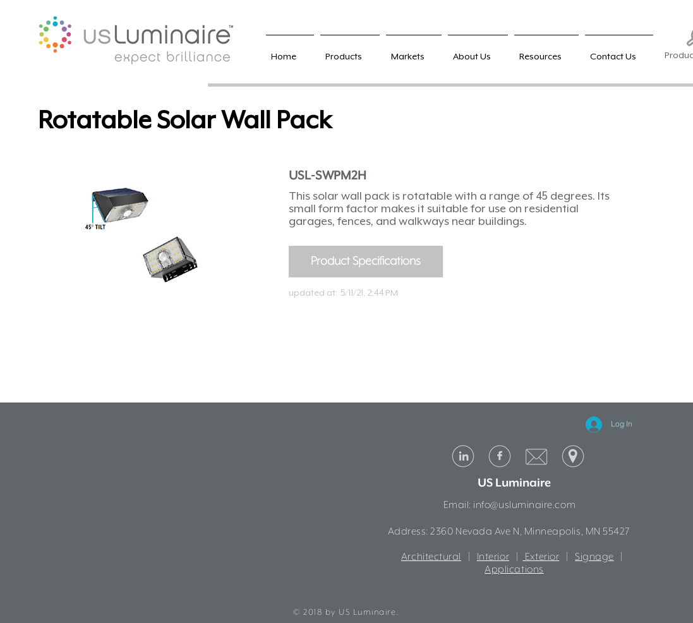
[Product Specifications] (365, 261)
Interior (493, 557)
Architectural (431, 557)
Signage (594, 557)
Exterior (540, 557)
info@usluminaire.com (524, 505)
